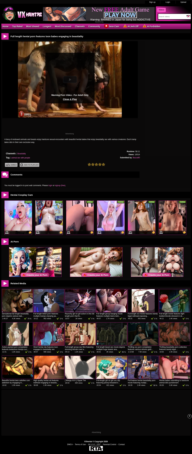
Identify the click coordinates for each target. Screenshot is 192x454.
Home (6, 26)
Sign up (152, 2)
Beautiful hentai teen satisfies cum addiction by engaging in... (16, 381)
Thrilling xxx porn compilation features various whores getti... (140, 348)
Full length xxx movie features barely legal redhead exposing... (143, 315)
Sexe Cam (111, 26)
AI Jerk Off (130, 26)
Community (94, 26)
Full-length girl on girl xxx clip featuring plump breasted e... (108, 381)
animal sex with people (20, 158)
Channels (80, 26)
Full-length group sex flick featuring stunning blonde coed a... (79, 348)
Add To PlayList (29, 165)
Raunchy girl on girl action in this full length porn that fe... (79, 315)
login (50, 185)
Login (168, 2)
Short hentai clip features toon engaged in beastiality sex (45, 348)
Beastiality (21, 154)
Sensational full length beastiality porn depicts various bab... (15, 315)
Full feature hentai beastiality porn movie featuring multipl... (141, 381)
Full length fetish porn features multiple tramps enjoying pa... (45, 315)
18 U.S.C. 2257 (94, 444)
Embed (11, 165)
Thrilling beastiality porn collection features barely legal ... (173, 348)
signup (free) (60, 185)
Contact (121, 444)
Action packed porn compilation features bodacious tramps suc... (15, 348)
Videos (161, 10)
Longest (47, 26)
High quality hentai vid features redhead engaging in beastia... (46, 381)
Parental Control (109, 444)
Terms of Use (80, 444)
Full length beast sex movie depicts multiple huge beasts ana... (110, 348)
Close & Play (70, 99)
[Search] (171, 16)
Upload (183, 2)
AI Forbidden (151, 26)
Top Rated (17, 26)
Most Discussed (63, 26)
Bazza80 (136, 158)
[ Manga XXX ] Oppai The (75, 380)
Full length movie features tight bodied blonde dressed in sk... (171, 315)
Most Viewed (32, 26)
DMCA (70, 444)
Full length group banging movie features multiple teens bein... (109, 315)
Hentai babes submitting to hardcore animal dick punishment (174, 381)
